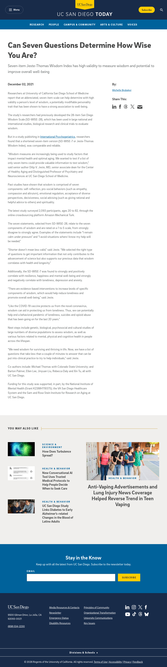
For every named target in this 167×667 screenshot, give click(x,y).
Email (31, 571)
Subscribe (129, 577)
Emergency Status (59, 618)
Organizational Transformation (100, 612)
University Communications (98, 618)
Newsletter (55, 612)
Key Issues (89, 623)
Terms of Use (100, 661)
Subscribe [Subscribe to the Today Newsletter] (147, 9)
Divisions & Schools (83, 652)
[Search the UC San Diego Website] (162, 10)
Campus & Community (80, 24)
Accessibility (115, 661)
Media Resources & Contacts (64, 607)
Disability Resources (59, 623)
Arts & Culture (111, 24)
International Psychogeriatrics (57, 136)
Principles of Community (96, 607)
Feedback (138, 661)
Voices (132, 24)
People (54, 24)
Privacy (127, 661)
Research (37, 24)
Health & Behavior (123, 478)
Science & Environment (52, 445)
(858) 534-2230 (16, 626)
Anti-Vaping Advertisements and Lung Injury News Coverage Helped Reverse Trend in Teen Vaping (122, 495)
